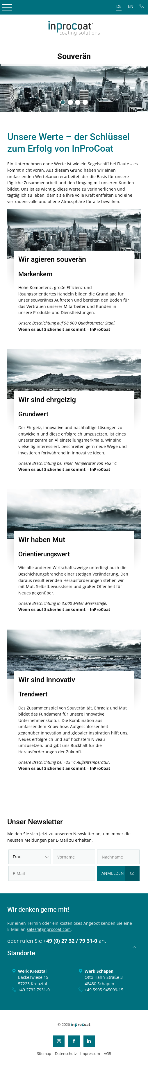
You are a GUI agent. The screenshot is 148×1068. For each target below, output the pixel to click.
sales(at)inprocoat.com (49, 929)
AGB (107, 1053)
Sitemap (44, 1053)
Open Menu (7, 7)
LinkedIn (89, 1041)
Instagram (59, 1041)
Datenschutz (66, 1053)
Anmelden (112, 873)
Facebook (74, 1041)
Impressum (90, 1053)
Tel (141, 6)
